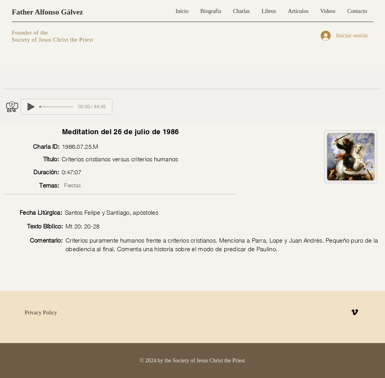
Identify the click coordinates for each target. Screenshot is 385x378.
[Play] (31, 107)
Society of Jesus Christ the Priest (53, 40)
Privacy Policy (41, 313)
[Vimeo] (354, 312)
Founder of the (31, 33)
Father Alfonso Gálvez (47, 12)
